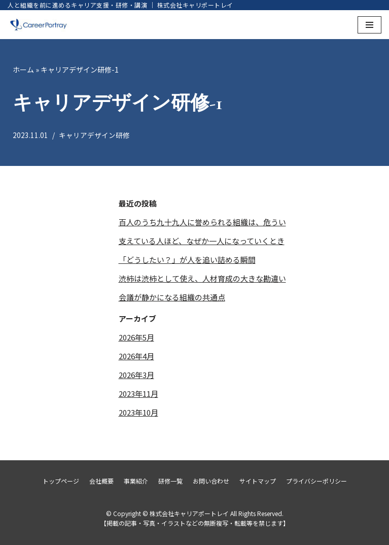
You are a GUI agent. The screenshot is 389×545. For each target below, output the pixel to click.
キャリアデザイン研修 (94, 135)
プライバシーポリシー (316, 480)
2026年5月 (136, 337)
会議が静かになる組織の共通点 (172, 297)
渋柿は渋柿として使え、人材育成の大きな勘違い (202, 278)
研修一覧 (170, 480)
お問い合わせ (211, 480)
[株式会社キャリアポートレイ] (38, 24)
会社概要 (101, 480)
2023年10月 (138, 412)
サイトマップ (257, 480)
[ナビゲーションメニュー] (369, 24)
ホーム (23, 69)
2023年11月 (138, 393)
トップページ (61, 480)
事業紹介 (136, 480)
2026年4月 (136, 356)
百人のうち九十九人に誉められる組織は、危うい (202, 222)
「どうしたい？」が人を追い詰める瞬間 (187, 259)
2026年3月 (136, 374)
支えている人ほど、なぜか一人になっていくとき (202, 240)
